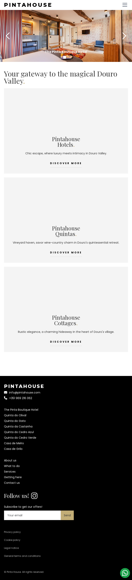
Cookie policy (12, 540)
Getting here (13, 477)
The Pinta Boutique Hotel (21, 409)
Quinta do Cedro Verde (20, 437)
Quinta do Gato (15, 421)
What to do (12, 466)
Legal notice (11, 548)
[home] (28, 5)
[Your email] (32, 515)
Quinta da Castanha (18, 426)
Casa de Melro (14, 443)
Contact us (12, 483)
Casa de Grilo (13, 449)
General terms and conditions (22, 556)
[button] (124, 5)
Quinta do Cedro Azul (19, 432)
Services (10, 471)
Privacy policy (12, 532)
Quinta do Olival (15, 415)
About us (10, 460)
